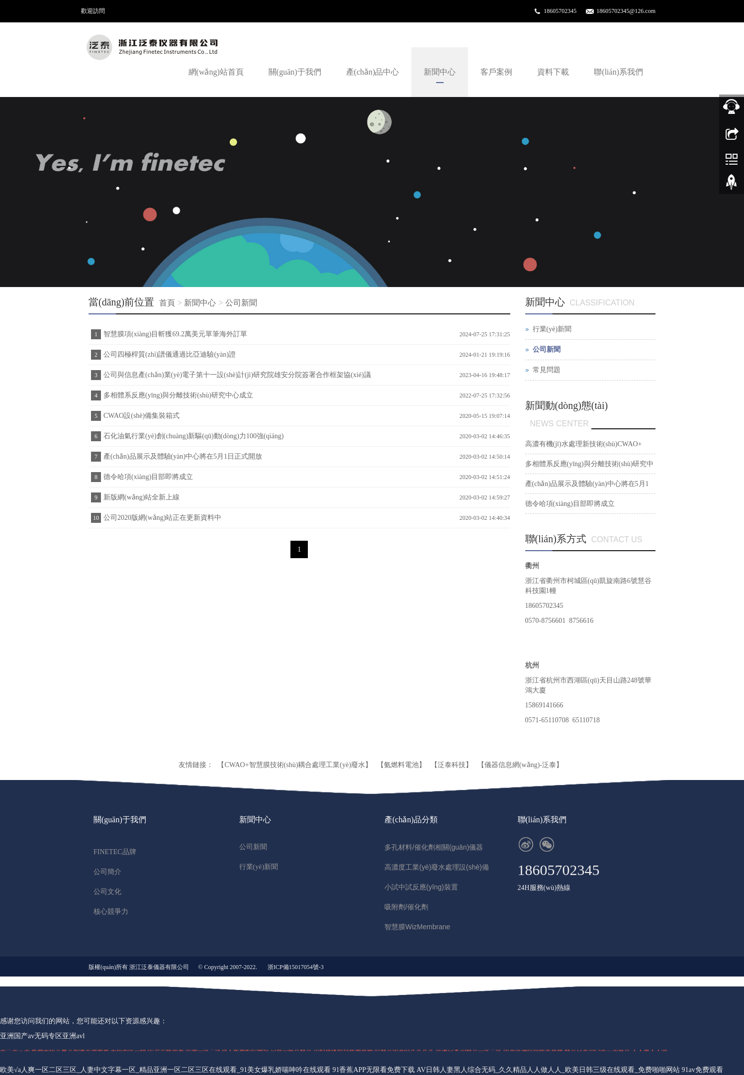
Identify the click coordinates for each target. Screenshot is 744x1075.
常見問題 (546, 370)
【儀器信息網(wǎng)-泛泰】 (520, 765)
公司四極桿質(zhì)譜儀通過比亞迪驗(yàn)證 (169, 354)
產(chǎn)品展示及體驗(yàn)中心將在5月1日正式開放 (182, 456)
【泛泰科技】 (451, 765)
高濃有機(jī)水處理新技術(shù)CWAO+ (583, 444)
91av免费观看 (702, 1070)
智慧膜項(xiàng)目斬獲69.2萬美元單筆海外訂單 (175, 334)
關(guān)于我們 (295, 72)
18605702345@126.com (625, 10)
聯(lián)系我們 (618, 72)
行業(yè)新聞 (552, 329)
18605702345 (560, 10)
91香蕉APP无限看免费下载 (373, 1070)
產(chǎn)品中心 (372, 72)
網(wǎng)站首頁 (216, 72)
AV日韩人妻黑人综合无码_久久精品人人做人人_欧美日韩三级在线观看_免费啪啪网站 (548, 1070)
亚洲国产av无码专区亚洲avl (42, 1036)
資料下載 (553, 72)
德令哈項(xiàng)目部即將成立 (148, 477)
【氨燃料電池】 (401, 765)
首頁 (167, 302)
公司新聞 (241, 302)
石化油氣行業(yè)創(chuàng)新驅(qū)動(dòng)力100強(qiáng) (193, 436)
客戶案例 (496, 72)
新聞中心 (440, 72)
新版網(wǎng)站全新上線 (141, 497)
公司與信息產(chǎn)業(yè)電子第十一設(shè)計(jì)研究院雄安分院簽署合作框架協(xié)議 (237, 375)
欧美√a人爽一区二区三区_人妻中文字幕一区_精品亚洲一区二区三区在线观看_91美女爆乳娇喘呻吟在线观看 (165, 1070)
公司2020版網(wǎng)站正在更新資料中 (162, 517)
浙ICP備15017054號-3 (296, 967)
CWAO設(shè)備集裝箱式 (141, 415)
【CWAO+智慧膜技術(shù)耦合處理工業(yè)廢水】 (294, 765)
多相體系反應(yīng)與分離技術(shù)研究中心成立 (178, 395)
